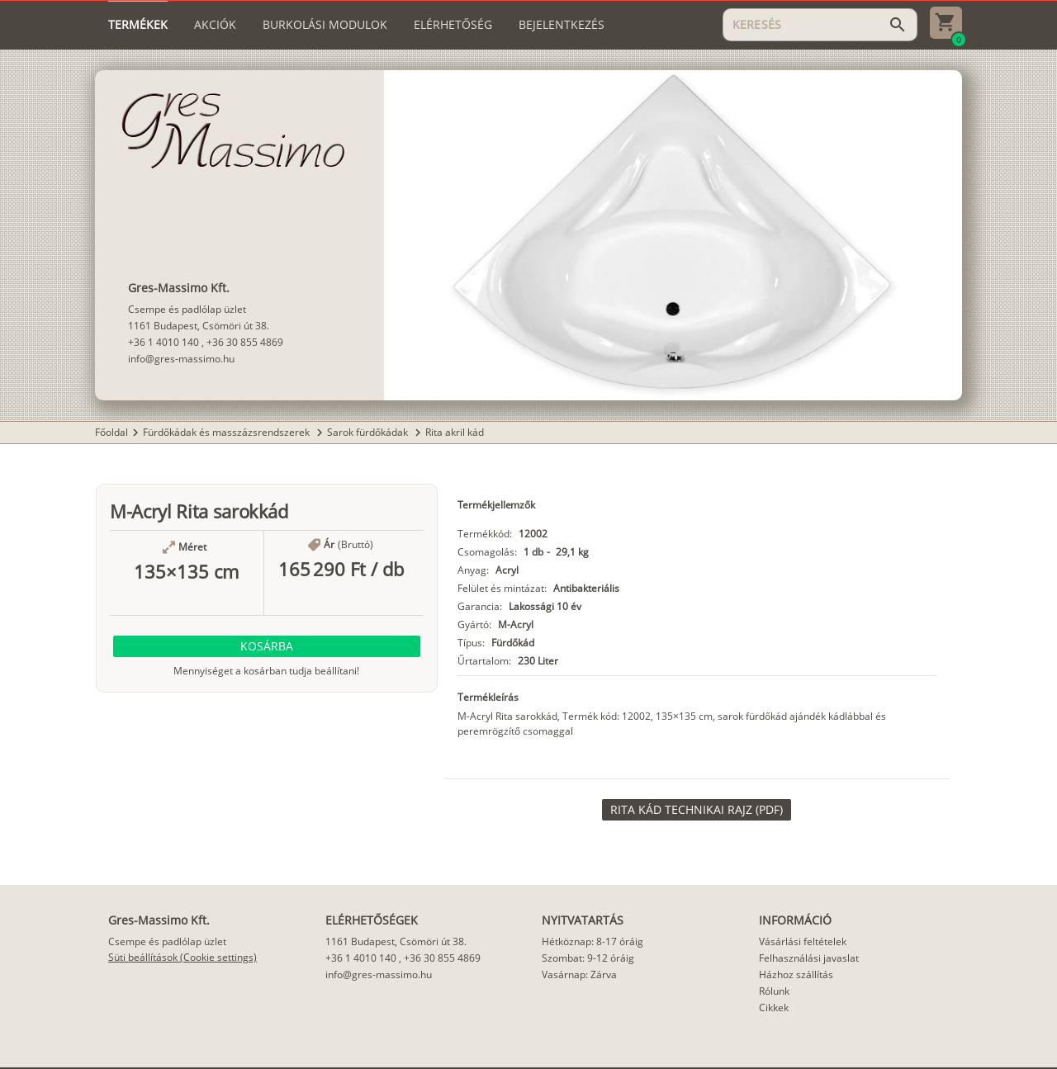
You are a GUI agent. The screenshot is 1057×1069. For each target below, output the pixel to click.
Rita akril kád (454, 432)
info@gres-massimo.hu (181, 359)
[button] (266, 646)
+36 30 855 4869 (244, 342)
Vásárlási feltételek (802, 941)
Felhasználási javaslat (809, 958)
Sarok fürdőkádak (368, 432)
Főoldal (111, 432)
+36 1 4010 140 (163, 342)
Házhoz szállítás (796, 974)
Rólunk (774, 991)
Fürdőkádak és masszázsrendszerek (227, 432)
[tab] (138, 25)
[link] (696, 810)
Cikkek (774, 1007)
